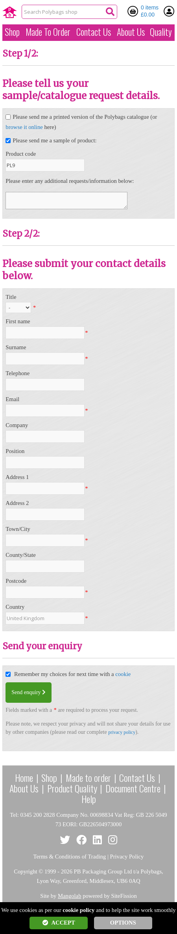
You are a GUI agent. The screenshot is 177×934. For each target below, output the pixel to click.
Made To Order (48, 32)
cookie (123, 674)
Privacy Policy (127, 856)
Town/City (18, 529)
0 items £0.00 (150, 11)
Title (11, 297)
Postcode (16, 581)
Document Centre (132, 788)
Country (15, 607)
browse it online (24, 127)
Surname (16, 347)
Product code (21, 154)
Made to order (88, 777)
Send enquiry (28, 692)
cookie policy (78, 910)
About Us (131, 32)
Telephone (18, 373)
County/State (21, 555)
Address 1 (17, 477)
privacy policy (121, 732)
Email (12, 399)
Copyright (25, 871)
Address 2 (17, 503)
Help (88, 799)
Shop (12, 32)
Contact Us (93, 32)
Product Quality (72, 788)
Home (24, 777)
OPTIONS (123, 922)
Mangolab (69, 896)
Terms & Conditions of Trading (69, 856)
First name (18, 321)
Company (17, 425)
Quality (161, 32)
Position (15, 451)
